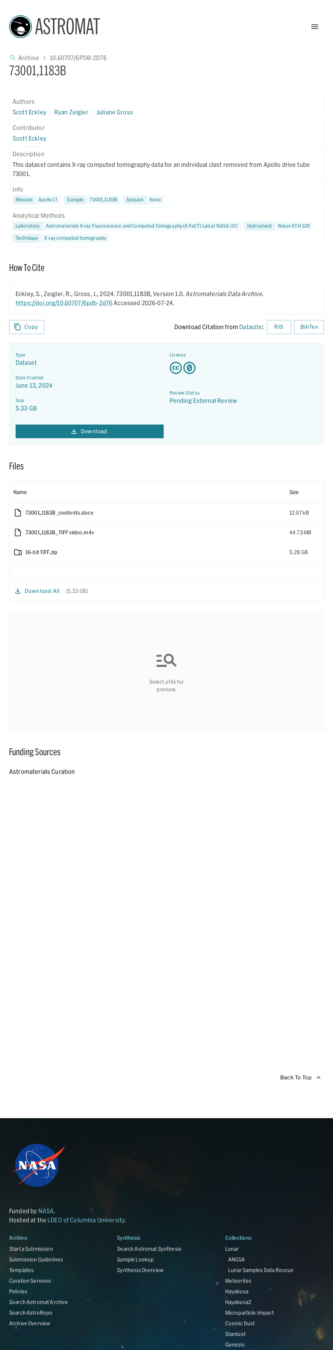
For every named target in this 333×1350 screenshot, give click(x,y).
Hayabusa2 (238, 1302)
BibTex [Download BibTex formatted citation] (309, 327)
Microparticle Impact (249, 1312)
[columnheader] (147, 492)
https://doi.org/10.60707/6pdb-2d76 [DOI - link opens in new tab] (64, 302)
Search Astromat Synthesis (149, 1248)
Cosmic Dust (240, 1323)
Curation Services (30, 1280)
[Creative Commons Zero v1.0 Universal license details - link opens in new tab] (244, 368)
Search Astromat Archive (38, 1302)
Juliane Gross (114, 112)
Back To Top (300, 1078)
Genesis (235, 1344)
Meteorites (238, 1280)
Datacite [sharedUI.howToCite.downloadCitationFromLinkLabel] (250, 326)
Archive (28, 57)
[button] (92, 199)
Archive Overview (29, 1323)
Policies (18, 1291)
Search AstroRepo (30, 1312)
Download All (38, 591)
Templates (21, 1270)
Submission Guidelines (36, 1259)
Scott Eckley (29, 112)
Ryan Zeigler (71, 112)
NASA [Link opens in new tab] (46, 1210)
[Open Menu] (315, 26)
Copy (26, 327)
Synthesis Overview (140, 1270)
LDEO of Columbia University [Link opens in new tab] (86, 1219)
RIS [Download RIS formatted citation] (279, 327)
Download (90, 432)
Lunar (232, 1248)
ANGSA (236, 1259)
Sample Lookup (135, 1259)
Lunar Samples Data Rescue (261, 1270)
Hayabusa (236, 1291)
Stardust (235, 1334)
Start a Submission (31, 1248)
